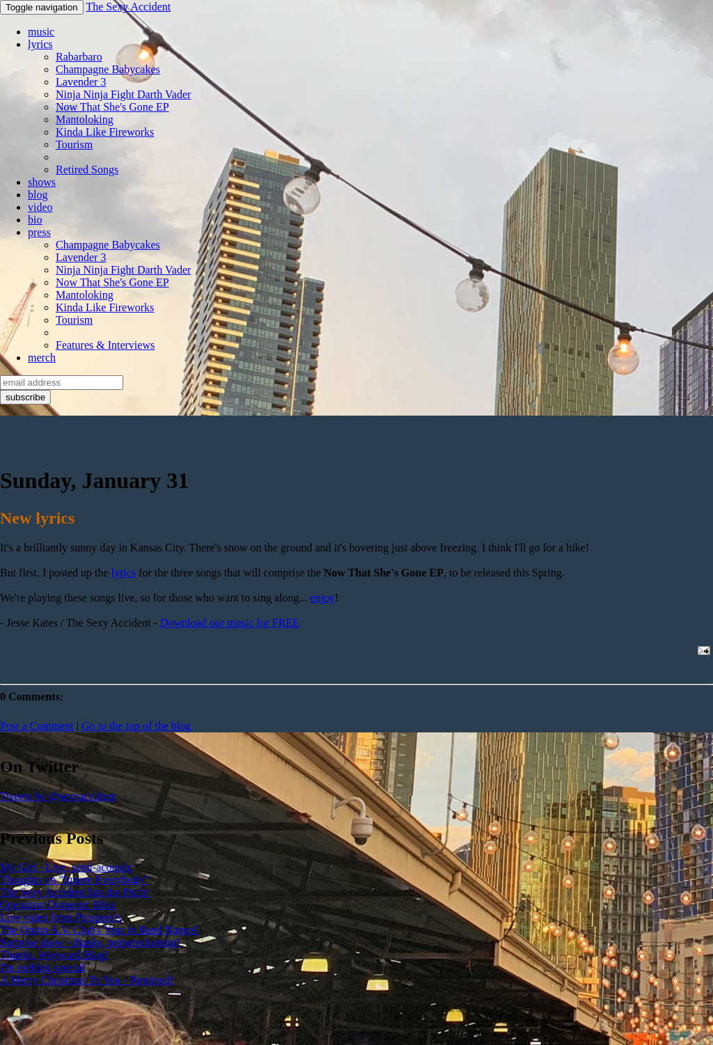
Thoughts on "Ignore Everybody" (74, 880)
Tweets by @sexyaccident (58, 796)
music (41, 32)
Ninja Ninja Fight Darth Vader (123, 94)
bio (35, 220)
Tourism (74, 144)
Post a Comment (37, 726)
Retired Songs (87, 169)
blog (37, 195)
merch (42, 357)
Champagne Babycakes (108, 69)
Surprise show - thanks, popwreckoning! (90, 942)
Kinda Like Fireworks (105, 132)
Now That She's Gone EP (112, 107)
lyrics (40, 44)
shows (42, 182)
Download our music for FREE (229, 623)
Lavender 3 (81, 82)
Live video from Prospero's (60, 917)
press (39, 232)
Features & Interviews (105, 345)
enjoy (323, 598)
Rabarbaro (79, 57)
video (40, 207)
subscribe (25, 397)
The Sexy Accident (128, 7)
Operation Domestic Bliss (57, 905)
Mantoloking (84, 119)
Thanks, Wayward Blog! (54, 955)
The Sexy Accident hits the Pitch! (75, 892)
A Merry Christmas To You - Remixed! (87, 980)
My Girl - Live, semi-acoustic (66, 867)
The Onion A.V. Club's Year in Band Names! (99, 930)
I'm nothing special (42, 967)
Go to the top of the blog (136, 726)
